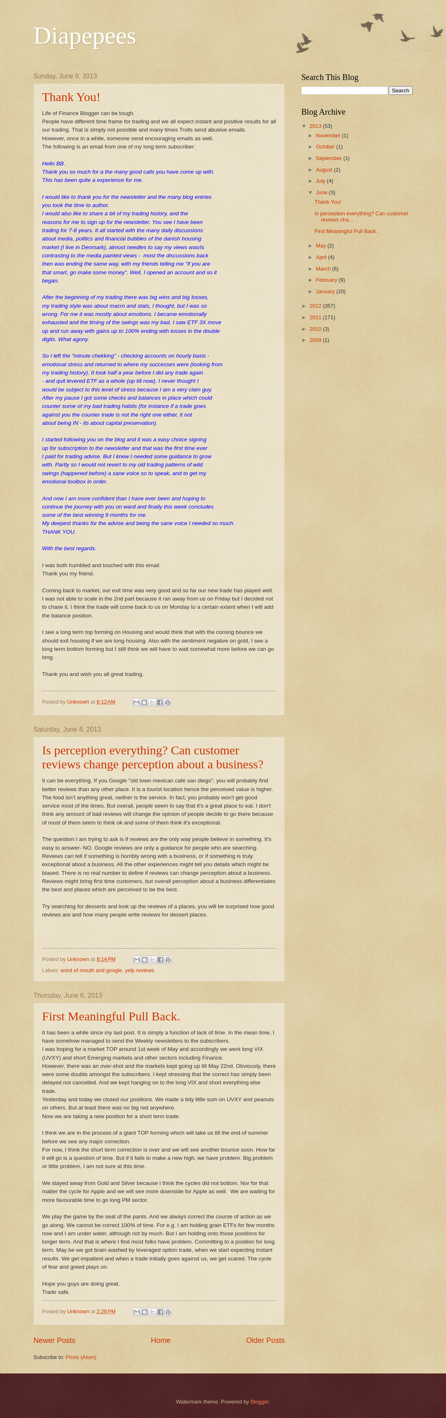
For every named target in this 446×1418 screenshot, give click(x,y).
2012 (316, 306)
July (321, 181)
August (325, 170)
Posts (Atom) (81, 1357)
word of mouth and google (91, 970)
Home (161, 1340)
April (322, 257)
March (324, 269)
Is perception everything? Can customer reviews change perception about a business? (152, 757)
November (329, 135)
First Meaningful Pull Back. (111, 1016)
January (326, 291)
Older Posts (265, 1340)
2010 (316, 329)
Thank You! (71, 97)
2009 (316, 340)
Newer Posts (54, 1340)
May (321, 246)
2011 (316, 317)
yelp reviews (139, 970)
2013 (316, 126)
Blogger (260, 1402)
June (322, 192)
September (329, 158)
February (327, 280)
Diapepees (84, 35)
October (326, 147)
